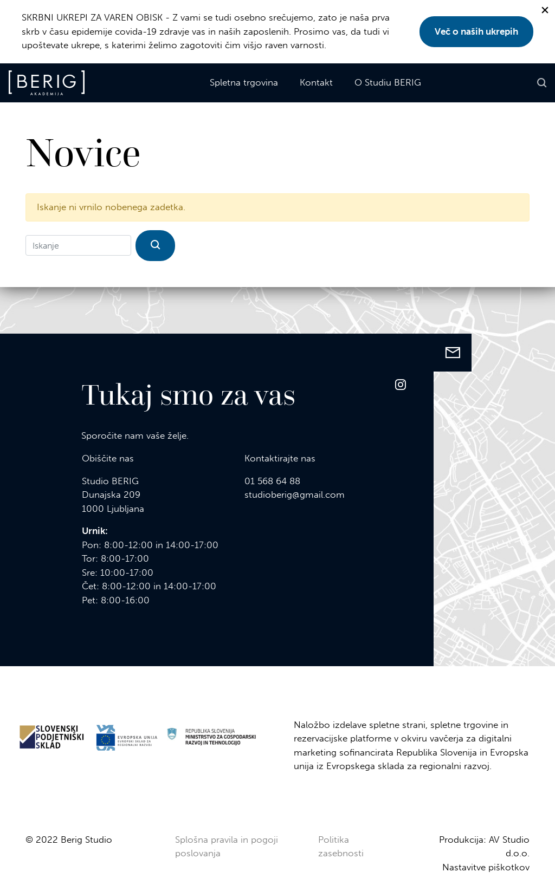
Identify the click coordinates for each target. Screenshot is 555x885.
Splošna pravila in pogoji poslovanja (226, 846)
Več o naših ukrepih (476, 31)
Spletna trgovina (244, 82)
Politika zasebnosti (341, 846)
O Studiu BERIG (387, 82)
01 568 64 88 (272, 481)
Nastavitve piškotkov (486, 867)
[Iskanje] (78, 245)
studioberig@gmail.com (294, 494)
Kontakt (316, 82)
